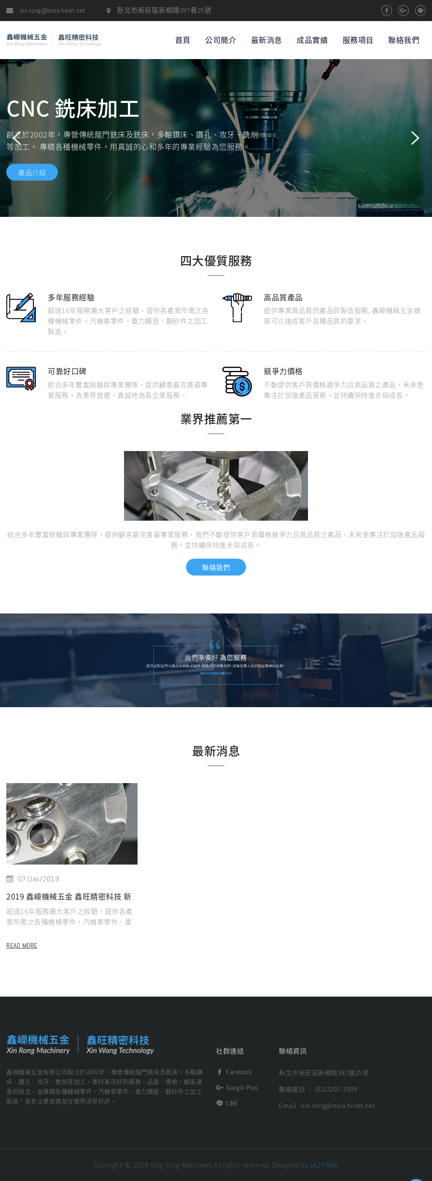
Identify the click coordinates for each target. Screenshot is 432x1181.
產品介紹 (32, 172)
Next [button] (415, 138)
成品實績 (312, 40)
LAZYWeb (324, 1165)
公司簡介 (220, 40)
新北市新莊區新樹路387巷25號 (324, 1072)
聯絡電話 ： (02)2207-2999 (318, 1089)
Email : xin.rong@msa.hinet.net (327, 1105)
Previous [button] (17, 138)
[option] (216, 138)
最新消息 (266, 40)
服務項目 (358, 40)
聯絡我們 (403, 40)
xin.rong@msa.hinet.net (46, 10)
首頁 (183, 40)
